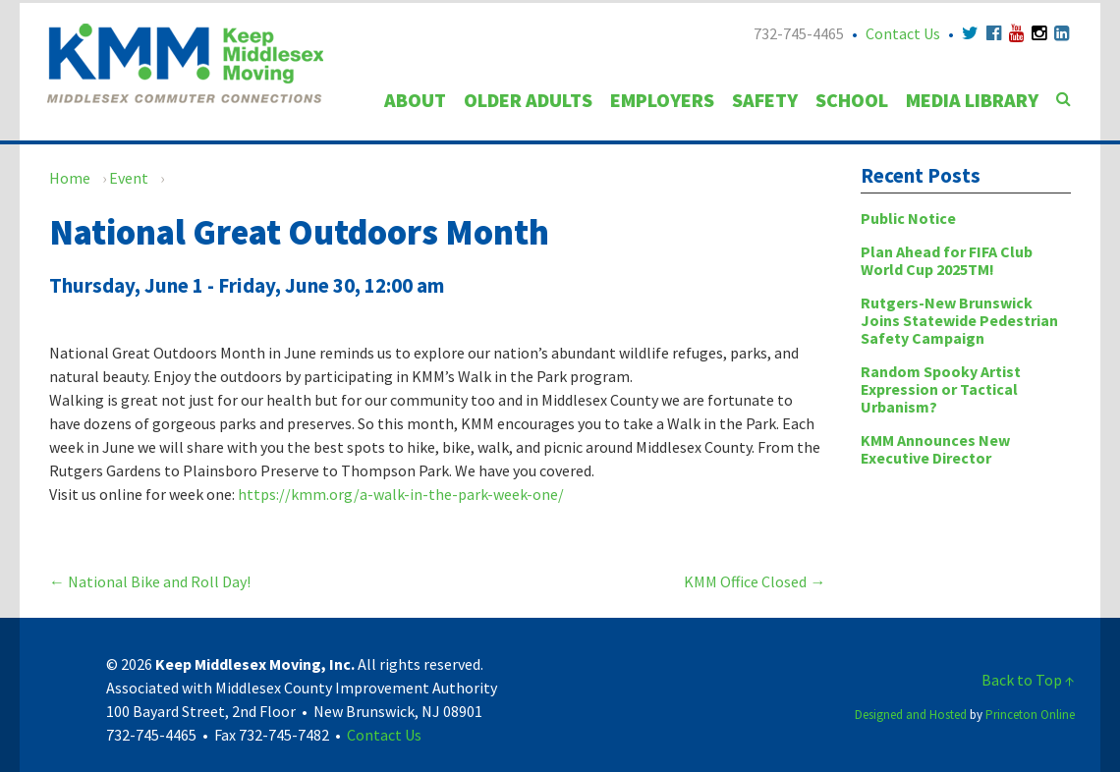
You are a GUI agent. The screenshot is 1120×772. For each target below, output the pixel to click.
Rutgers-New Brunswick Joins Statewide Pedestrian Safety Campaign (959, 320)
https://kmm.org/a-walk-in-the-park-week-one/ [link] (401, 494)
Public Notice (908, 218)
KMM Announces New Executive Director (935, 449)
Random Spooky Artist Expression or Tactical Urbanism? (941, 388)
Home (69, 178)
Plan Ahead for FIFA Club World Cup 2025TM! (947, 260)
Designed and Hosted (911, 714)
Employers (662, 99)
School (851, 99)
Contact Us (903, 33)
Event (128, 178)
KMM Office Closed (754, 581)
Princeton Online (1030, 714)
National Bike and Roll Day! (150, 581)
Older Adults (528, 99)
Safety (765, 99)
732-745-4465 (799, 33)
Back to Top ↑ (1028, 679)
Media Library (972, 99)
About (415, 99)
